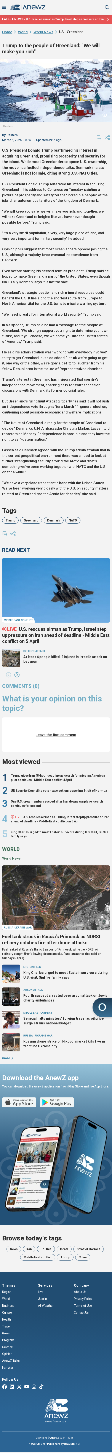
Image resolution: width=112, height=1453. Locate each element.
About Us (80, 1292)
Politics (45, 1249)
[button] (8, 675)
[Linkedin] (12, 1387)
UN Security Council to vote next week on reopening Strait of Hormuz (59, 790)
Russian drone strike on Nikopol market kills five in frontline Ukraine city (64, 1043)
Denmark (53, 520)
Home (7, 32)
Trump (10, 520)
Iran (29, 1249)
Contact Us (81, 1312)
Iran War (7, 1367)
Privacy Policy (83, 1298)
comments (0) (21, 686)
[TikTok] (41, 1387)
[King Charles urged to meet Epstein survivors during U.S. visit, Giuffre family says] (11, 974)
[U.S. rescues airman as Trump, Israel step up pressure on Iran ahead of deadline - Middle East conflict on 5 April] (56, 590)
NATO (73, 520)
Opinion (7, 1354)
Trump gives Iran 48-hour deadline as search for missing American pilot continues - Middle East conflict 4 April (58, 778)
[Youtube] (26, 1387)
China (83, 1257)
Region (6, 1292)
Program (8, 1340)
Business (8, 1305)
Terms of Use (83, 1305)
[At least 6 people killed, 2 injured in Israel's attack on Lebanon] (11, 658)
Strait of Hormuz (88, 1249)
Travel (6, 1326)
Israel (64, 1249)
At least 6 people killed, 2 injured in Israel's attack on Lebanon (65, 659)
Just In (42, 1298)
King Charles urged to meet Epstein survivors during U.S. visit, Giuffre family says (59, 834)
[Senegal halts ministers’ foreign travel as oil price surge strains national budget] (11, 1019)
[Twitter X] (19, 1387)
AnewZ (54, 1437)
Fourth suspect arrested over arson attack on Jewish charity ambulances (66, 998)
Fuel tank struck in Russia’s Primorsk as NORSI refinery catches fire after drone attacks (51, 939)
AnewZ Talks (10, 1360)
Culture (7, 1312)
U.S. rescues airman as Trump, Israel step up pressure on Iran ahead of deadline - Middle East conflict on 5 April (66, 19)
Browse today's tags (32, 1238)
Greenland (31, 520)
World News (43, 32)
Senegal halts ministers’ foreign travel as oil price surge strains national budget (63, 1020)
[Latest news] (108, 19)
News (14, 1249)
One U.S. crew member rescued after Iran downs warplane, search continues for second (57, 804)
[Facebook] (4, 1387)
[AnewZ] (56, 1411)
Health (6, 1319)
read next (16, 550)
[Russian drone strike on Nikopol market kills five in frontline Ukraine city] (11, 1042)
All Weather (45, 1305)
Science (7, 1347)
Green (6, 1333)
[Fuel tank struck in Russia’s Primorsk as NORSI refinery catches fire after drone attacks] (56, 897)
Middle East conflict (38, 1257)
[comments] (99, 137)
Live (40, 1292)
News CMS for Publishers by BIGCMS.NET (55, 1443)
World (22, 32)
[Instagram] (34, 1387)
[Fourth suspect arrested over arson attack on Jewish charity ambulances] (11, 996)
